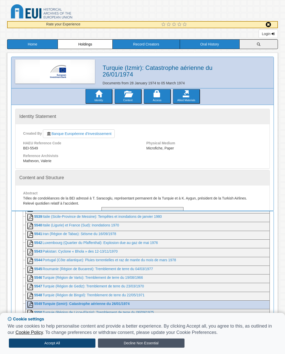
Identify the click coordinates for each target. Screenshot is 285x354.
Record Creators (146, 44)
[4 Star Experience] (180, 25)
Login (268, 34)
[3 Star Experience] (174, 25)
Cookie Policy (29, 332)
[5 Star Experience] (185, 25)
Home (32, 44)
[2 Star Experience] (169, 25)
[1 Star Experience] (164, 25)
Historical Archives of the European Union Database (56, 12)
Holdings (85, 44)
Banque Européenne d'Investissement (78, 133)
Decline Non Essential (141, 343)
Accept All (52, 343)
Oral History (209, 44)
